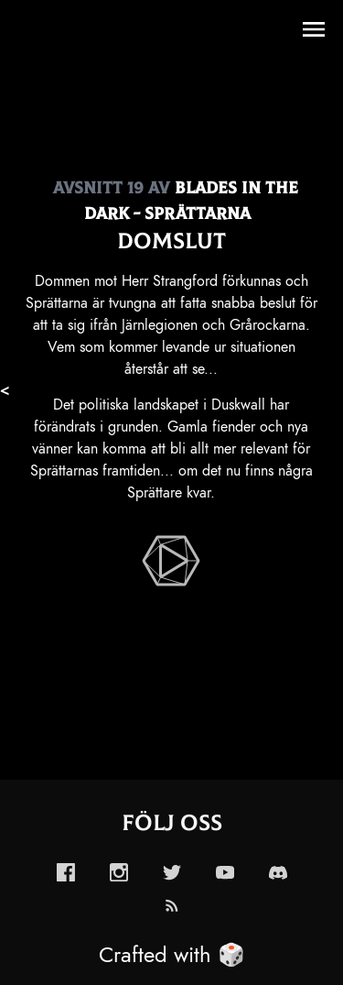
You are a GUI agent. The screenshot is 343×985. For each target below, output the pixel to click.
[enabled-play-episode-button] (171, 560)
